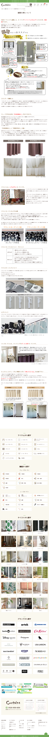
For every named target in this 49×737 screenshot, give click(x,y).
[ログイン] (41, 5)
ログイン (2, 722)
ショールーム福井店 (30, 725)
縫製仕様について (12, 729)
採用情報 (40, 720)
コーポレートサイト (30, 727)
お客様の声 (11, 722)
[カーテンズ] (5, 5)
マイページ (3, 724)
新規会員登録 (3, 720)
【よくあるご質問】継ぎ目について (32, 383)
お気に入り (3, 726)
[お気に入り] (38, 5)
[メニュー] (47, 5)
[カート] (44, 5)
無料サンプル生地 (12, 724)
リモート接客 (21, 723)
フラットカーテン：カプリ (6, 205)
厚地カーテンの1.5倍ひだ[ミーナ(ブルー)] (34, 335)
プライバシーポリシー (42, 725)
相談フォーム (21, 725)
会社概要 (28, 729)
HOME (2, 8)
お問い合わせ (21, 727)
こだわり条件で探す (28, 6)
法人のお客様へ (30, 720)
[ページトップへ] (46, 734)
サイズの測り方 (12, 720)
